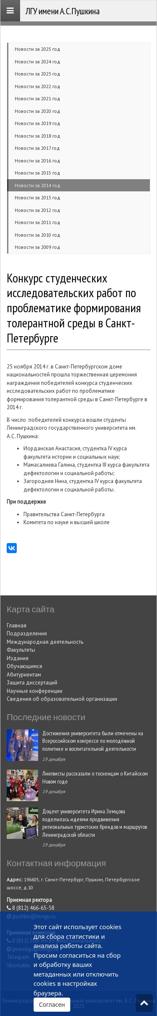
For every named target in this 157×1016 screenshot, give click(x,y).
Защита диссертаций (32, 682)
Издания (17, 658)
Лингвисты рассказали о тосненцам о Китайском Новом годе (95, 777)
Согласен (52, 1004)
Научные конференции (34, 691)
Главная (16, 625)
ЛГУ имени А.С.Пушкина (63, 11)
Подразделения (27, 633)
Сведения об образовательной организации (62, 699)
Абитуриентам (24, 674)
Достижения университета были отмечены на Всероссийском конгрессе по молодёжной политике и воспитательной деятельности (92, 740)
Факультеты (21, 649)
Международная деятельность (45, 641)
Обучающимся (24, 666)
